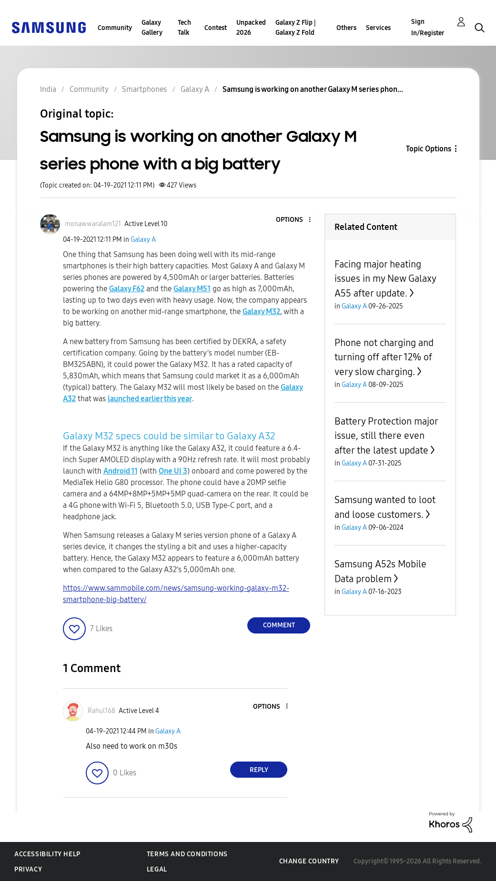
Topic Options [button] (428, 148)
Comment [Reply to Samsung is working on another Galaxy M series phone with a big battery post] (279, 625)
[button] (294, 220)
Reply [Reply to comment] (259, 770)
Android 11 (120, 470)
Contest (215, 28)
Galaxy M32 (261, 311)
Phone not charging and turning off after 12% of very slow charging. (384, 357)
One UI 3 (173, 470)
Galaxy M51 (192, 288)
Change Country (309, 861)
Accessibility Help (47, 854)
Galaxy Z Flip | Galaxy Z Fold (295, 28)
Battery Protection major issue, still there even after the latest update (386, 436)
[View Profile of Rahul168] (101, 711)
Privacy (28, 869)
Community (115, 28)
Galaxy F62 (126, 288)
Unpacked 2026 (251, 28)
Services (378, 28)
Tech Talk (184, 28)
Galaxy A (143, 240)
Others (346, 28)
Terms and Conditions (187, 854)
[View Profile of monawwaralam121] (93, 224)
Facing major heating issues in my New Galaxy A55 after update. (385, 278)
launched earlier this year (150, 398)
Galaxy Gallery (152, 28)
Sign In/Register (428, 27)
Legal (157, 869)
